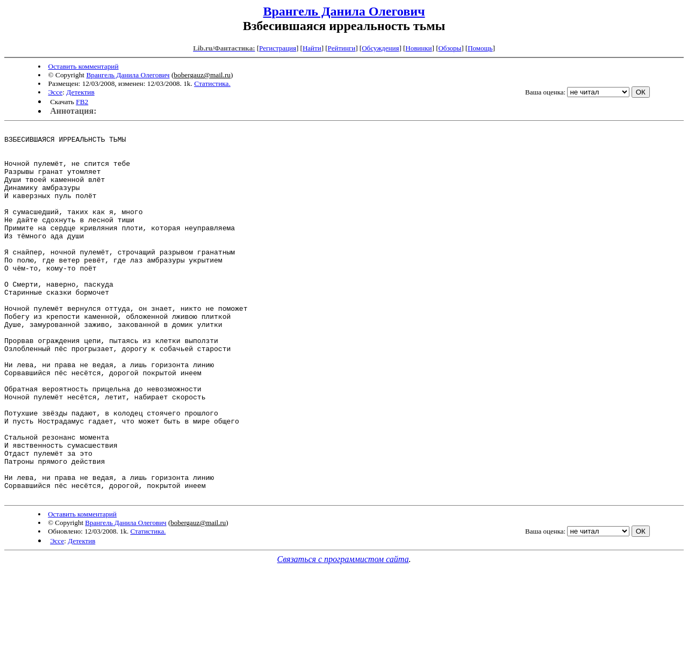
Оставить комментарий (83, 66)
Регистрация (277, 48)
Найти (312, 48)
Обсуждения (380, 48)
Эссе (55, 92)
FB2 (82, 102)
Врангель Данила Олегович (344, 11)
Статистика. (212, 83)
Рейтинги (342, 48)
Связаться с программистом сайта (343, 633)
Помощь (480, 48)
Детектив (80, 92)
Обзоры (449, 48)
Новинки (418, 48)
